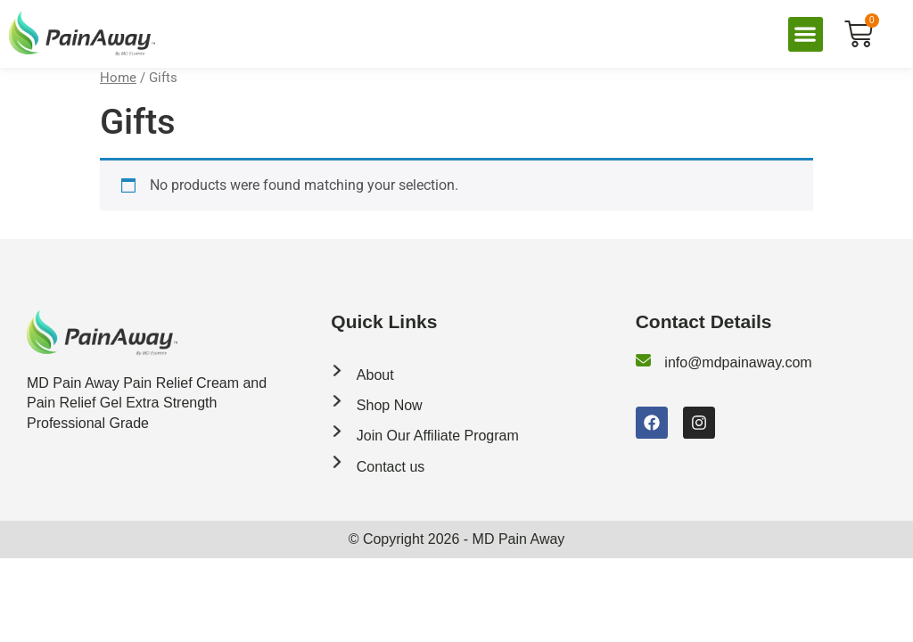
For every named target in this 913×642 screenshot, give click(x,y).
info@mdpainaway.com (737, 362)
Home (118, 78)
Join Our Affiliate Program (438, 435)
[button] (805, 34)
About (375, 375)
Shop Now (390, 405)
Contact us (390, 466)
